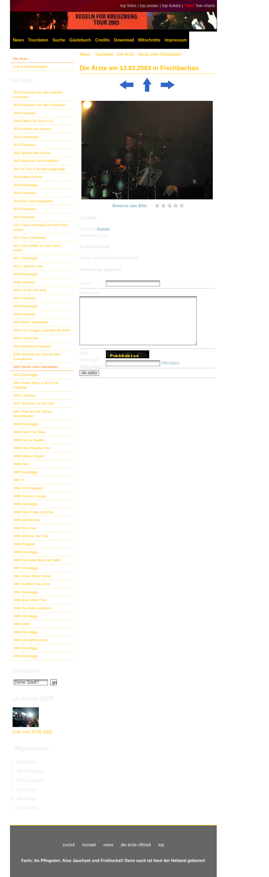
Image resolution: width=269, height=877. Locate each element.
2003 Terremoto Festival (32, 346)
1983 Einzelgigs (25, 648)
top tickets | (173, 5)
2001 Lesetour (24, 395)
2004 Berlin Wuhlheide (30, 322)
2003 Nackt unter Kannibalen (35, 367)
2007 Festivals (24, 298)
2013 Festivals (24, 209)
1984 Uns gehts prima (30, 640)
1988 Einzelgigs (25, 552)
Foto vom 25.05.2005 (32, 732)
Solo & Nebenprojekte (30, 67)
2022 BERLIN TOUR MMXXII (36, 161)
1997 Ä (18, 480)
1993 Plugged (24, 544)
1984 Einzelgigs (25, 632)
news (108, 845)
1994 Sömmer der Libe (31, 536)
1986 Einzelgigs (25, 592)
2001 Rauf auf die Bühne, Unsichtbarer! (33, 413)
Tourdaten (38, 40)
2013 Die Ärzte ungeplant (33, 201)
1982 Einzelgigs (25, 656)
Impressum (176, 40)
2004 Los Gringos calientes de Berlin (42, 330)
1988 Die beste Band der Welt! (37, 560)
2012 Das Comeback (29, 238)
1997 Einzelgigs (25, 472)
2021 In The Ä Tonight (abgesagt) (39, 169)
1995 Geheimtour (26, 520)
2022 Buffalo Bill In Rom (32, 153)
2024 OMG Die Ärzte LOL (33, 121)
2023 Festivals (24, 145)
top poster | (151, 5)
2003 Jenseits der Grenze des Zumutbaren (36, 356)
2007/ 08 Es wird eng (29, 290)
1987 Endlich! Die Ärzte (31, 584)
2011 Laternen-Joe (28, 266)
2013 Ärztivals (24, 217)
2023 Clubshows (26, 137)
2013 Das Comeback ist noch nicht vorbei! (40, 227)
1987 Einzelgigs (25, 568)
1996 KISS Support (28, 488)
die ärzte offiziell (136, 845)
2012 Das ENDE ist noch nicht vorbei (36, 248)
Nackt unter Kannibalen (159, 54)
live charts (205, 5)
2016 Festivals (24, 193)
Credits (102, 40)
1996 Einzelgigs (25, 504)
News (18, 40)
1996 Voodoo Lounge (29, 496)
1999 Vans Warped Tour (31, 448)
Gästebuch (80, 40)
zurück (69, 845)
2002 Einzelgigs (25, 375)
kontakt (89, 845)
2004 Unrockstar (26, 338)
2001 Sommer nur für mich (34, 403)
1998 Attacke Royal (28, 456)
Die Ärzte (20, 59)
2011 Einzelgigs (25, 258)
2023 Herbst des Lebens (32, 129)
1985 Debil (21, 624)
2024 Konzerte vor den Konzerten (39, 105)
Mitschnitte (149, 40)
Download (124, 40)
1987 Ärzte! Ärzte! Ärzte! (32, 576)
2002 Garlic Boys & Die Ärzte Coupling (36, 385)
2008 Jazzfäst (24, 282)
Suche (59, 40)
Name (85, 283)
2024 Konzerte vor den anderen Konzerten (38, 94)
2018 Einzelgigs (25, 185)
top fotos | (130, 5)
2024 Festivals (24, 113)
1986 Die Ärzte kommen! (32, 608)
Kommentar (90, 293)
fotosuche (26, 670)
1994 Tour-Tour (25, 528)
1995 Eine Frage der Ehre (33, 512)
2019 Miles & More (27, 177)
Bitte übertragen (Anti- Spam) (91, 359)
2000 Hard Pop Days (29, 432)
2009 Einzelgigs (25, 274)
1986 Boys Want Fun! (30, 600)
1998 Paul (21, 464)
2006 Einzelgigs (25, 306)
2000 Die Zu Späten (28, 440)
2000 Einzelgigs (25, 424)
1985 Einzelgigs (25, 616)
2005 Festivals (24, 314)
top (161, 845)
